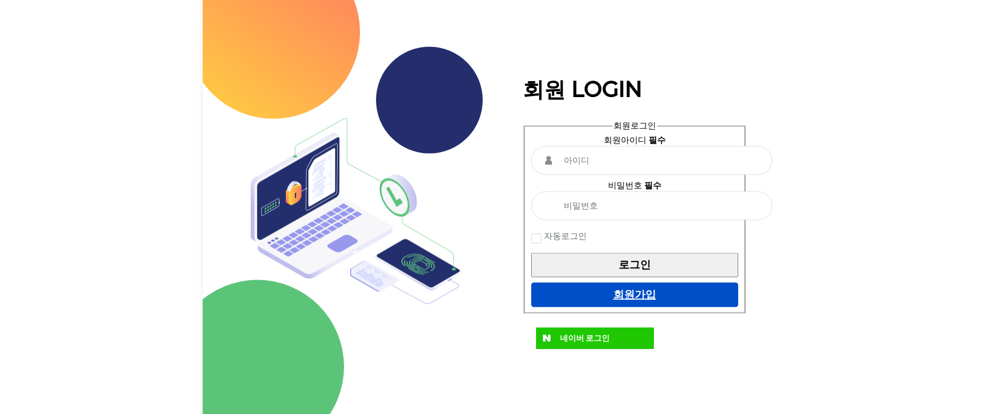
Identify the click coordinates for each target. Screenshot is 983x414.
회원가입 (634, 294)
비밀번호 (634, 184)
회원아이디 (635, 139)
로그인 (635, 264)
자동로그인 (564, 235)
